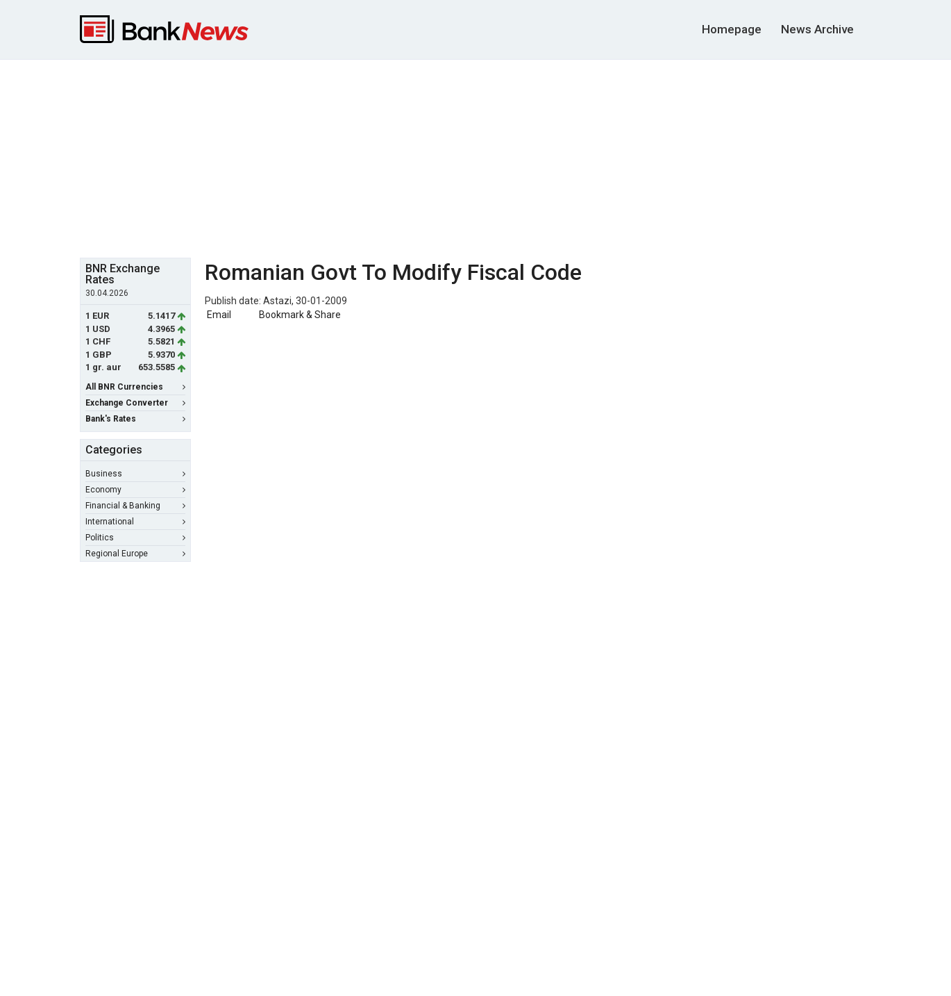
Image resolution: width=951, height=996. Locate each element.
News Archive (817, 29)
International (135, 521)
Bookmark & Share (300, 314)
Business (135, 474)
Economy (135, 490)
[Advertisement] (475, 157)
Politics (135, 537)
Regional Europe (135, 553)
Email (218, 314)
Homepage (731, 29)
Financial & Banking (135, 506)
